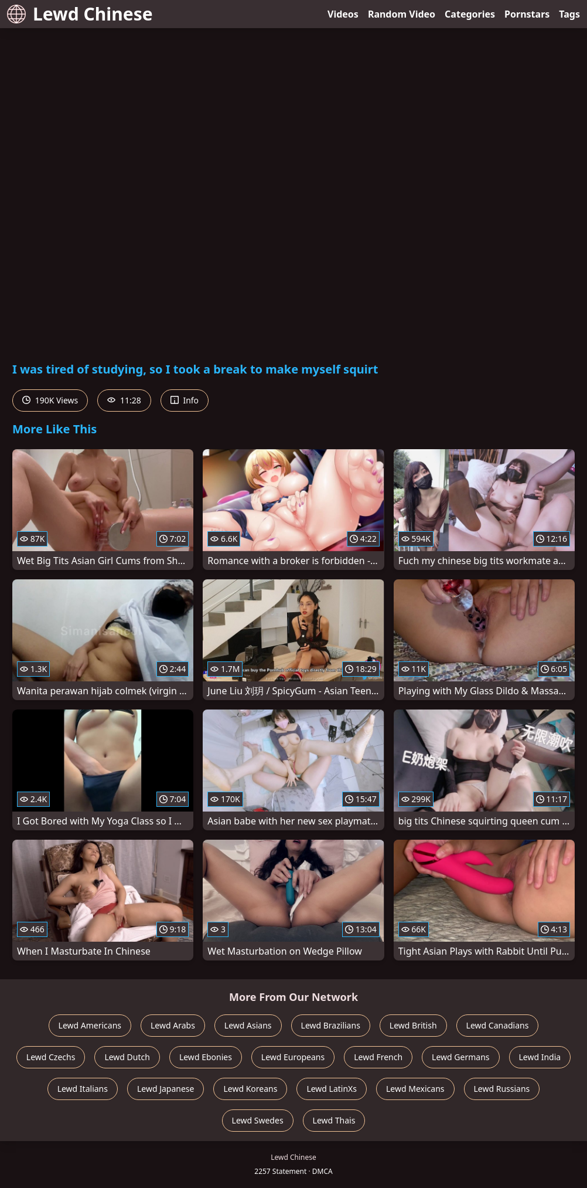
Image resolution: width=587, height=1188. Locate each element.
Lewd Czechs (51, 1057)
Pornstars (527, 14)
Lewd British (413, 1025)
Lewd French (378, 1057)
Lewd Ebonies (205, 1057)
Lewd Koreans (250, 1088)
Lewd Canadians (497, 1025)
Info (184, 400)
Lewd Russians (502, 1088)
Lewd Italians (82, 1088)
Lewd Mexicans (415, 1088)
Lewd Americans (90, 1025)
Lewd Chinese (80, 14)
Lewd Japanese (165, 1088)
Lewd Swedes (258, 1120)
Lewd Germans (460, 1057)
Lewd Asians (248, 1025)
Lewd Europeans (293, 1057)
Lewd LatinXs (331, 1088)
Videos (343, 14)
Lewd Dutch (127, 1057)
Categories (470, 14)
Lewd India (540, 1057)
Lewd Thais (334, 1120)
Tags (569, 14)
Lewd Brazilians (330, 1025)
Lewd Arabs (173, 1025)
